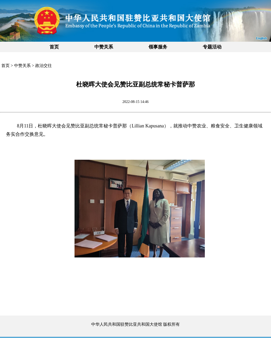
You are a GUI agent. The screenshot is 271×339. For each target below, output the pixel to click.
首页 (54, 47)
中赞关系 (22, 65)
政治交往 (43, 65)
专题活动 (212, 47)
